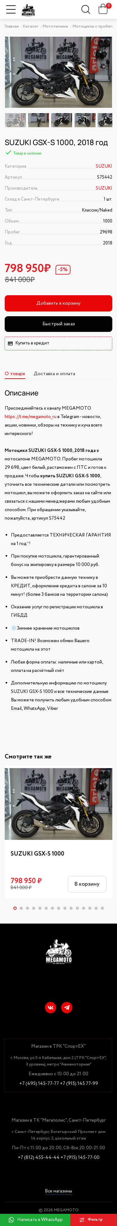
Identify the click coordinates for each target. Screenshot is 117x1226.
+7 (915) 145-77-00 (80, 1158)
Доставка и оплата (54, 373)
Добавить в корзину (58, 303)
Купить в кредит (28, 343)
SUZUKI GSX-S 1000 (37, 854)
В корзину (87, 884)
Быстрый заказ (58, 323)
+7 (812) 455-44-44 (39, 1158)
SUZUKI (104, 166)
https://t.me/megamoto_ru (30, 416)
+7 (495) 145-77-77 (39, 1084)
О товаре (15, 373)
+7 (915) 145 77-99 (79, 1084)
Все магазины (58, 1192)
